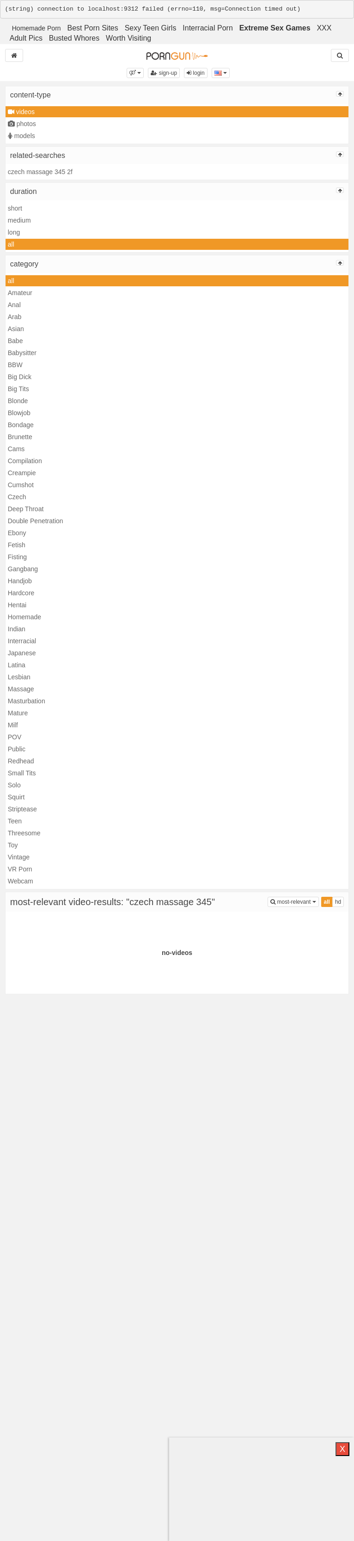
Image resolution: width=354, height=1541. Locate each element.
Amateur (20, 292)
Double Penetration (35, 521)
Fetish (16, 545)
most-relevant (294, 901)
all (11, 244)
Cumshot (21, 485)
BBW (15, 365)
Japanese (22, 653)
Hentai (17, 605)
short (15, 208)
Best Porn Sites (92, 28)
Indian (16, 629)
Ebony (17, 533)
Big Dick (19, 377)
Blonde (18, 401)
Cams (16, 449)
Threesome (24, 833)
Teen (15, 821)
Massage (21, 689)
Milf (13, 725)
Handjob (20, 581)
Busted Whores (74, 38)
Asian (16, 328)
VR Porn (20, 869)
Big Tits (18, 389)
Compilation (25, 461)
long (14, 232)
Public (16, 749)
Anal (14, 304)
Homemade (24, 617)
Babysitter (22, 353)
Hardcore (21, 593)
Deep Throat (26, 509)
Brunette (20, 437)
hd (338, 902)
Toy (13, 845)
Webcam (20, 881)
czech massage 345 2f (40, 171)
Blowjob (19, 413)
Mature (18, 713)
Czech (17, 497)
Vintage (19, 857)
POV (15, 737)
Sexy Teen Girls (151, 28)
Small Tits (22, 773)
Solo (14, 785)
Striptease (22, 809)
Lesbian (19, 677)
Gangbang (23, 569)
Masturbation (26, 701)
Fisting (17, 557)
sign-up (164, 73)
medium (19, 220)
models (21, 135)
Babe (15, 340)
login (196, 73)
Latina (16, 665)
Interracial (22, 641)
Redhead (21, 761)
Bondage (21, 425)
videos (21, 111)
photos (22, 123)
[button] (135, 73)
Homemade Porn (36, 28)
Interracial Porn (208, 28)
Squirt (16, 797)
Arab (15, 316)
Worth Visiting (128, 38)
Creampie (22, 473)
